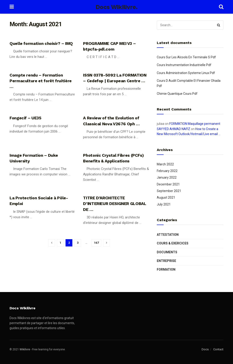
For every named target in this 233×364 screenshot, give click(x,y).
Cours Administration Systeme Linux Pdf (186, 73)
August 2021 (166, 197)
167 (96, 242)
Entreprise (166, 261)
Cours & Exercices (172, 243)
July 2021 (164, 204)
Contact (218, 349)
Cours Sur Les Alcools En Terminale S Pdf (186, 57)
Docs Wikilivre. (116, 7)
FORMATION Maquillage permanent (194, 124)
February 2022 (167, 171)
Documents (167, 252)
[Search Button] (218, 25)
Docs (205, 349)
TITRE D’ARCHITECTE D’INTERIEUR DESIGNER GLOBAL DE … (114, 203)
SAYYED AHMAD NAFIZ (173, 129)
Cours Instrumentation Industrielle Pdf (184, 65)
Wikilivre (25, 349)
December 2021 (168, 184)
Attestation (168, 234)
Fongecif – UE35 (25, 117)
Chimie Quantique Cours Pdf (177, 93)
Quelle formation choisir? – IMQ (41, 43)
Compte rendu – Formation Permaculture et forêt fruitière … (41, 81)
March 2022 (165, 164)
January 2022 (167, 177)
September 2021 (169, 191)
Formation (166, 269)
